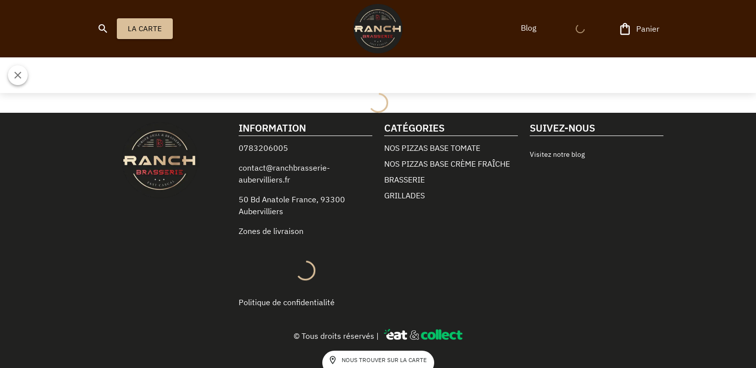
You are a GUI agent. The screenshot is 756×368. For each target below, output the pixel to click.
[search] (103, 28)
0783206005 (263, 148)
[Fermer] (18, 75)
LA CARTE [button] (145, 28)
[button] (529, 28)
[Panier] (639, 29)
